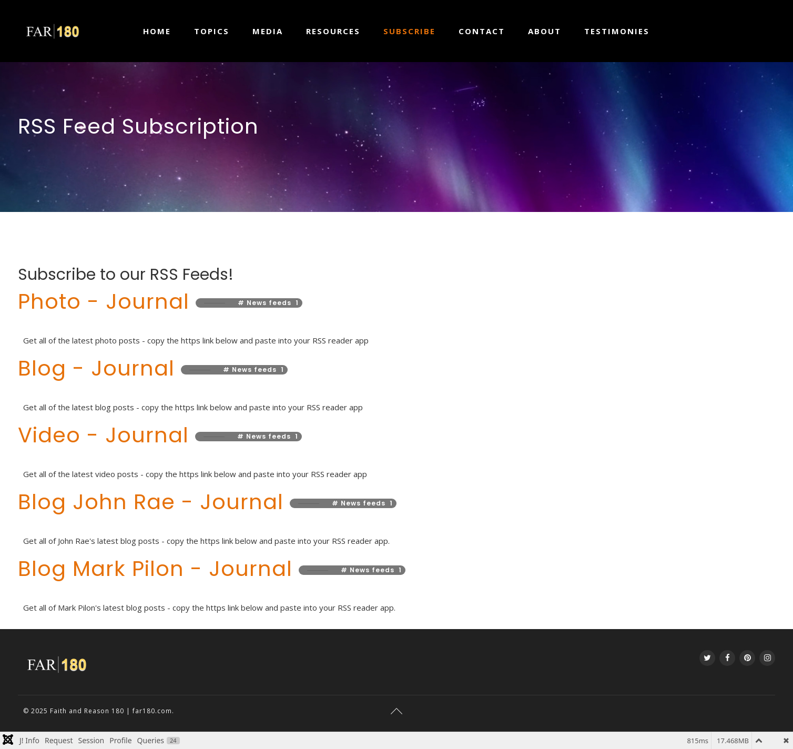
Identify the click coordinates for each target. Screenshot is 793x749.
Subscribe (409, 31)
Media (267, 31)
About (544, 31)
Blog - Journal (99, 368)
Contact (482, 31)
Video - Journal (106, 435)
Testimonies (616, 31)
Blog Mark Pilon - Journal (158, 568)
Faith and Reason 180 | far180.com (111, 710)
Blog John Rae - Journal (154, 502)
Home (157, 31)
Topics (211, 31)
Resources (333, 31)
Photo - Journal (107, 301)
